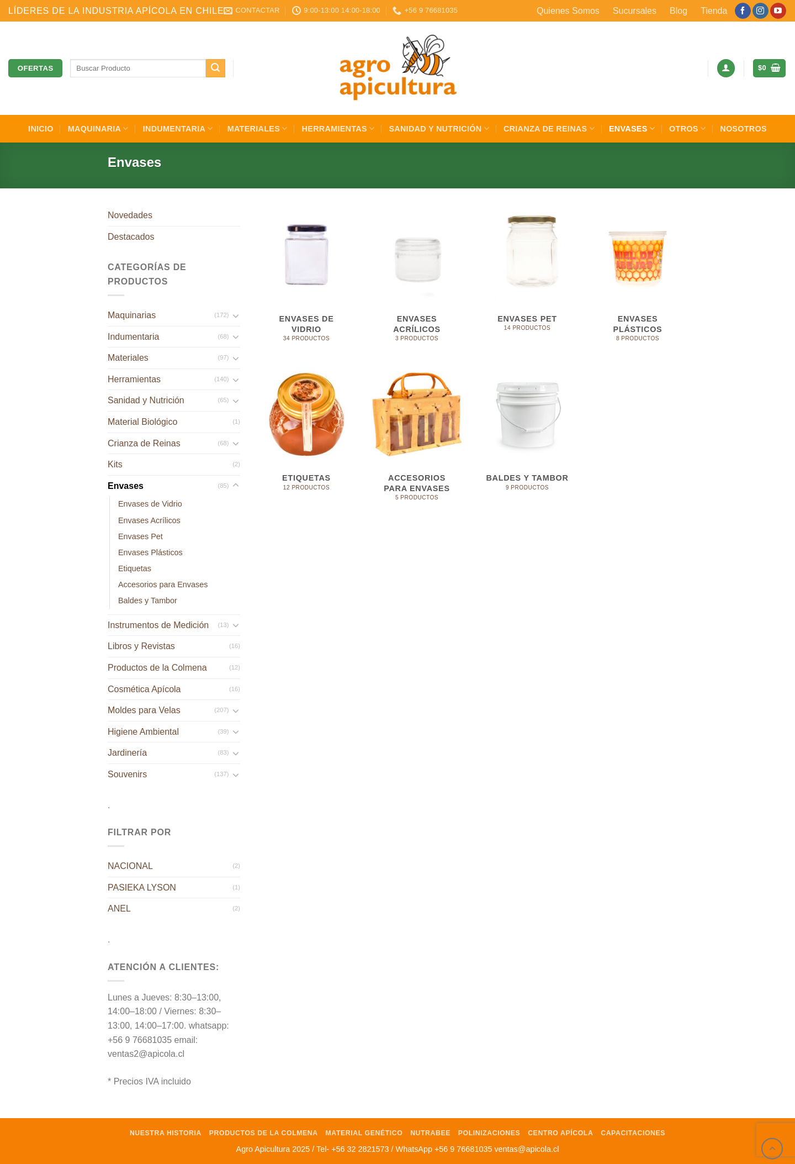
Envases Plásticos (150, 552)
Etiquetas (134, 568)
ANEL (119, 908)
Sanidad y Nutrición (439, 128)
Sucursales (634, 10)
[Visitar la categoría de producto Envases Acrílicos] (417, 279)
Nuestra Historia (166, 1133)
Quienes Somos (568, 10)
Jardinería (127, 752)
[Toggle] (235, 315)
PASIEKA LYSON (142, 887)
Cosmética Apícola (144, 689)
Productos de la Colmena (157, 667)
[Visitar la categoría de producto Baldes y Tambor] (527, 439)
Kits (115, 464)
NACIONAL (130, 866)
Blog (678, 10)
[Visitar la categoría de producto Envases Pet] (527, 279)
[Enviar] (215, 68)
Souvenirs (127, 774)
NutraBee (430, 1133)
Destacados (131, 236)
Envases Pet (140, 536)
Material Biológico (142, 421)
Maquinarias (132, 315)
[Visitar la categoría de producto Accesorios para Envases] (417, 439)
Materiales (257, 128)
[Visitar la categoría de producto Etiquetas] (306, 439)
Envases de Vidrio (150, 503)
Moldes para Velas (144, 710)
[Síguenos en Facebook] (743, 11)
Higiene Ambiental (143, 731)
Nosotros (743, 128)
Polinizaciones (489, 1133)
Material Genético (364, 1133)
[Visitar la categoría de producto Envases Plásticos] (637, 279)
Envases (632, 128)
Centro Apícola (560, 1133)
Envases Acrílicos (149, 520)
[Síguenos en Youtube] (778, 11)
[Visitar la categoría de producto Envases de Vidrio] (306, 279)
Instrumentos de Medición (158, 625)
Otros (687, 128)
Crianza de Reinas (549, 128)
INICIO (41, 128)
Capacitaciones (633, 1133)
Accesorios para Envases (163, 584)
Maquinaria (98, 128)
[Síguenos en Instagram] (760, 11)
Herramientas (338, 128)
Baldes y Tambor (147, 600)
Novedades (130, 215)
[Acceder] (726, 68)
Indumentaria (178, 128)
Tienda (714, 10)
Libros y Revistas (141, 646)
